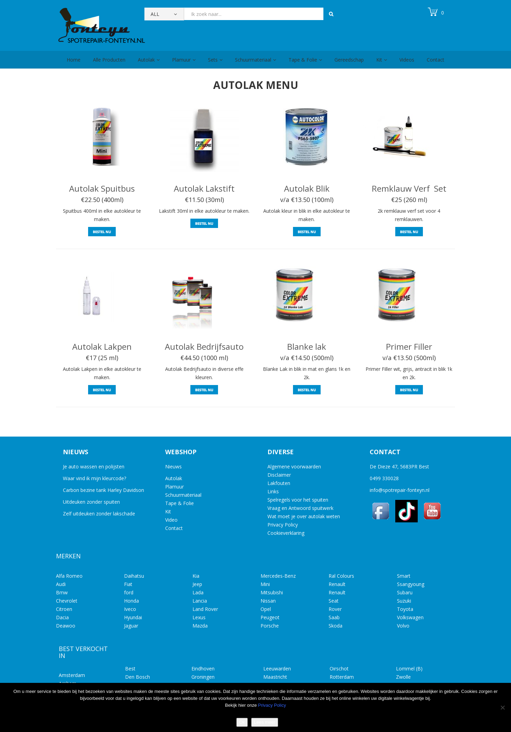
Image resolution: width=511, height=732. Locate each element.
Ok (242, 722)
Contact (435, 59)
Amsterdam (72, 675)
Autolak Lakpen (102, 346)
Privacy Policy (282, 524)
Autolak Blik (307, 188)
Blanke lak (306, 346)
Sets (213, 59)
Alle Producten (109, 59)
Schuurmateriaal (253, 59)
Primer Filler (409, 346)
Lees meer (264, 722)
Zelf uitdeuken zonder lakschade (99, 513)
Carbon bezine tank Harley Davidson (103, 490)
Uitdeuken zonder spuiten (91, 501)
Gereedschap (349, 59)
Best (130, 668)
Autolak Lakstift (204, 188)
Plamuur (181, 59)
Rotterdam (342, 677)
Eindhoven (203, 668)
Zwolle (403, 677)
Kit (379, 59)
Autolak (146, 59)
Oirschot (339, 668)
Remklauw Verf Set (409, 188)
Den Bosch (137, 677)
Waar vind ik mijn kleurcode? (94, 478)
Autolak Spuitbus (102, 188)
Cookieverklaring (285, 533)
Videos (406, 59)
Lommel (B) (409, 668)
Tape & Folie (302, 59)
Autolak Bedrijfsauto (204, 346)
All (155, 14)
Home (74, 59)
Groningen (203, 677)
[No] (502, 707)
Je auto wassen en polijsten (93, 466)
